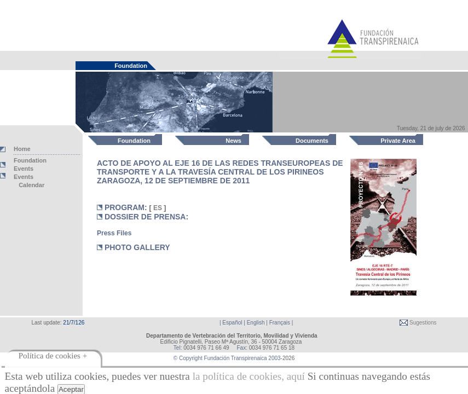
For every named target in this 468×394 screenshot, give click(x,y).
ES (158, 208)
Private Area (397, 140)
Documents (312, 140)
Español (232, 323)
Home (22, 149)
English (256, 323)
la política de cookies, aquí (249, 376)
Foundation (134, 140)
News (233, 140)
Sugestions (422, 323)
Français (279, 323)
